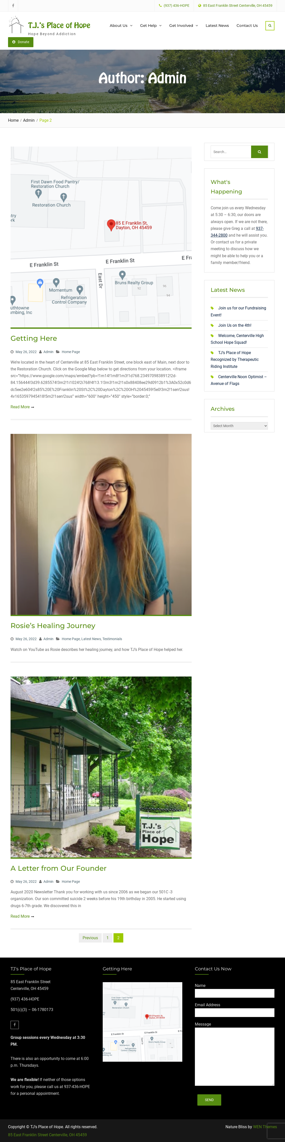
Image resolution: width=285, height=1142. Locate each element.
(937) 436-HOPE (176, 5)
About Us (119, 25)
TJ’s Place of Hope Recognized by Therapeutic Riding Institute (235, 359)
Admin (48, 352)
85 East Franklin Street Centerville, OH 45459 (47, 1135)
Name (200, 985)
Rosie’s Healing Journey (53, 625)
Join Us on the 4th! (234, 325)
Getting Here (34, 338)
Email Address (207, 1004)
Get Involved (181, 25)
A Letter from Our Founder (58, 868)
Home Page (71, 352)
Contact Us (247, 25)
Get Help (148, 25)
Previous (90, 937)
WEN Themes (265, 1126)
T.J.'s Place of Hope (59, 25)
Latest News (217, 25)
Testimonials (112, 639)
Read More (20, 407)
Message (203, 1024)
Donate (20, 42)
